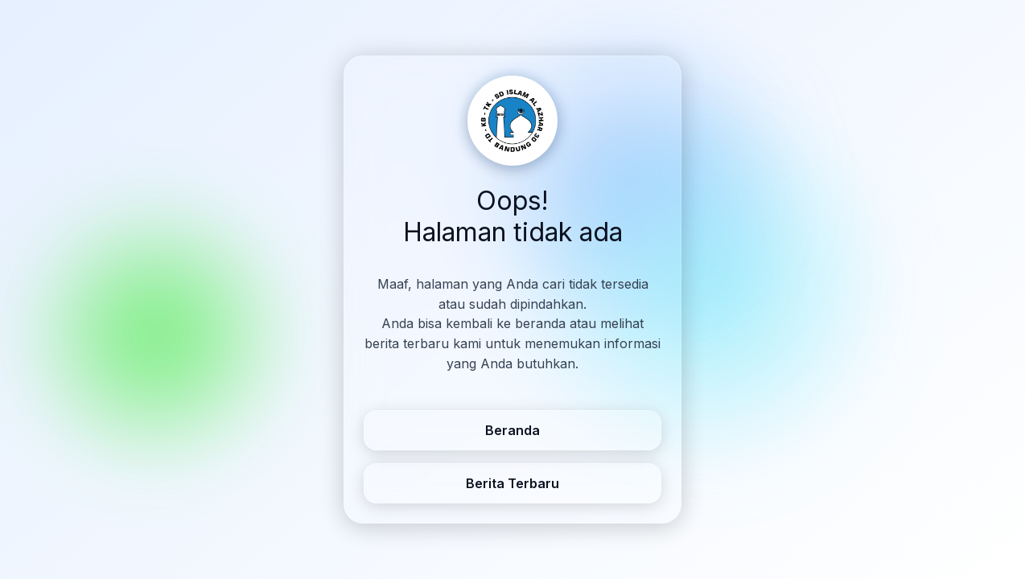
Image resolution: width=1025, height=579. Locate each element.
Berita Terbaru (512, 483)
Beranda (512, 430)
